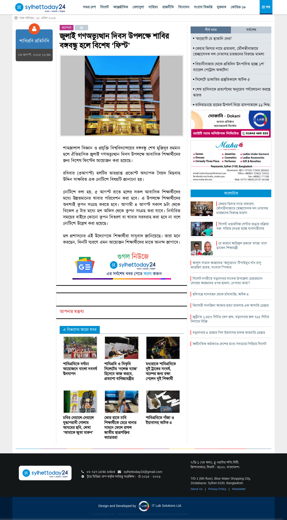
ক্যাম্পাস (66, 28)
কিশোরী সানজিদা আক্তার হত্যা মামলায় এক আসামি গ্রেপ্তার (231, 305)
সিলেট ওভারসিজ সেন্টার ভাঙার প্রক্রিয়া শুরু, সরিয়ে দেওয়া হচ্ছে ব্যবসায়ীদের (242, 226)
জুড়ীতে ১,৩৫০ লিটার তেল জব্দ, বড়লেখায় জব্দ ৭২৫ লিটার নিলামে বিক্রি (230, 319)
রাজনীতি (168, 7)
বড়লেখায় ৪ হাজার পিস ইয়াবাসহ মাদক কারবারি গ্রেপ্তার (229, 332)
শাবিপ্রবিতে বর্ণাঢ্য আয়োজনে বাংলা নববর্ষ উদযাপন (80, 368)
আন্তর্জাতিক (120, 7)
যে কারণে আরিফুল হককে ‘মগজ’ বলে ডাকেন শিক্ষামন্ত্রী (241, 245)
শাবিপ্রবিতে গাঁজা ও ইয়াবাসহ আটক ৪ (160, 420)
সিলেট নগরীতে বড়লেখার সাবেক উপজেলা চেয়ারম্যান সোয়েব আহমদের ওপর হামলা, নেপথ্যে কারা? (227, 280)
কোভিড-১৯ (238, 7)
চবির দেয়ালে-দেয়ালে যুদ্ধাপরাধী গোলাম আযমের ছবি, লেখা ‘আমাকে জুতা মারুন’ (78, 425)
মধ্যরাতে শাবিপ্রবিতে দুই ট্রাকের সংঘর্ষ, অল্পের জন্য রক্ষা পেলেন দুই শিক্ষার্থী (161, 371)
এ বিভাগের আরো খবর (79, 329)
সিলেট (104, 7)
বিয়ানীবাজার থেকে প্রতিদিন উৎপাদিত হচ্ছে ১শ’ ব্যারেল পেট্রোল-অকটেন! (228, 66)
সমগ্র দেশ (89, 7)
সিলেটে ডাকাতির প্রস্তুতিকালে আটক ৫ (221, 79)
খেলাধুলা (138, 7)
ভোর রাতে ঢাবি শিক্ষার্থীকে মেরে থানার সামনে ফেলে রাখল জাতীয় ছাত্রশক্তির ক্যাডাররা (120, 427)
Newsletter (239, 489)
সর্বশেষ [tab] (251, 29)
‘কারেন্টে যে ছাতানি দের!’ (212, 38)
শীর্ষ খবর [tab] (211, 29)
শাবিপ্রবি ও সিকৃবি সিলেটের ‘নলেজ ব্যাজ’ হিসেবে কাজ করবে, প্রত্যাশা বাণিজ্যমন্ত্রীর (120, 371)
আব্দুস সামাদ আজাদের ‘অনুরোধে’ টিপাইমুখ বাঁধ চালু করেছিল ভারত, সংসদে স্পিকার (226, 265)
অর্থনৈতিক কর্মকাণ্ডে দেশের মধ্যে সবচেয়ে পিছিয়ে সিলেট (229, 343)
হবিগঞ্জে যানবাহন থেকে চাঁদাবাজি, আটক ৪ (221, 294)
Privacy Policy (217, 489)
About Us (197, 489)
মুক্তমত (221, 7)
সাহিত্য (153, 7)
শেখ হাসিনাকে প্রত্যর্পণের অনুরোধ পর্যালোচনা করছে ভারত (231, 92)
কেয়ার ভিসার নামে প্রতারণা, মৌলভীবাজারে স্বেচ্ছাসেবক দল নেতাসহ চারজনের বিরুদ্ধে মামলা (228, 51)
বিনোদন (183, 7)
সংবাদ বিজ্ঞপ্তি (203, 7)
